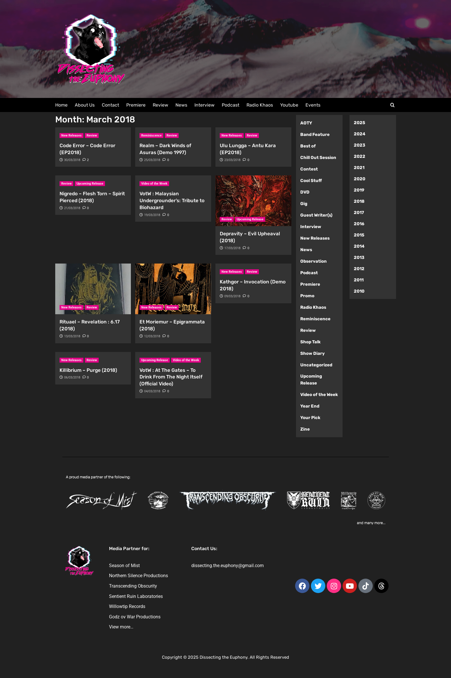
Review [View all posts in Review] (92, 135)
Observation (313, 261)
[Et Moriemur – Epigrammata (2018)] (173, 289)
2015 (359, 235)
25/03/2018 (152, 160)
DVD (304, 192)
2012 (359, 268)
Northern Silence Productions (138, 575)
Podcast (230, 105)
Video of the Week (319, 394)
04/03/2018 (152, 391)
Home (61, 105)
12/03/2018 (152, 336)
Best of (308, 146)
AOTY (306, 123)
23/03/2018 (232, 160)
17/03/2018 (232, 248)
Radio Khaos (259, 105)
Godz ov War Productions (134, 617)
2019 (359, 190)
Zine (305, 429)
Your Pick (310, 417)
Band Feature (315, 134)
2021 (359, 167)
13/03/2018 (72, 336)
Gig (303, 203)
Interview (204, 105)
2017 (359, 212)
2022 (359, 156)
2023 (359, 145)
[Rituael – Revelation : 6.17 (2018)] (93, 289)
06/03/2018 (72, 377)
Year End (309, 406)
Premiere (136, 105)
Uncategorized (316, 365)
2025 (359, 122)
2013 (359, 257)
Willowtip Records (127, 606)
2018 (359, 201)
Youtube (289, 105)
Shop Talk (310, 341)
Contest (309, 169)
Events (312, 105)
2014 (359, 246)
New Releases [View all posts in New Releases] (71, 135)
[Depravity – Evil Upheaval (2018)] (253, 200)
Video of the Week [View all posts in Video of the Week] (154, 183)
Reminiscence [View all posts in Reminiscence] (151, 135)
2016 (359, 223)
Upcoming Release (311, 380)
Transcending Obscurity (133, 586)
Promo (307, 295)
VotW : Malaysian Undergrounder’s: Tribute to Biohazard (172, 200)
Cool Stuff (311, 180)
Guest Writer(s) (316, 215)
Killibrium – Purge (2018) (88, 370)
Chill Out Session (318, 157)
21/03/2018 (72, 208)
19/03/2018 (152, 215)
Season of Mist (124, 565)
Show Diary (312, 353)
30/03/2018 (72, 160)
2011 (359, 280)
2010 (359, 291)
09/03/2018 (232, 296)
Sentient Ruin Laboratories (136, 596)
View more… (121, 627)
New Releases (315, 238)
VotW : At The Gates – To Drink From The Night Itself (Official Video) (170, 377)
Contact (110, 105)
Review (160, 105)
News (181, 105)
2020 (359, 178)
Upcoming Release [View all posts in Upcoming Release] (90, 183)
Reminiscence (315, 318)
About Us (85, 105)
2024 (359, 134)
